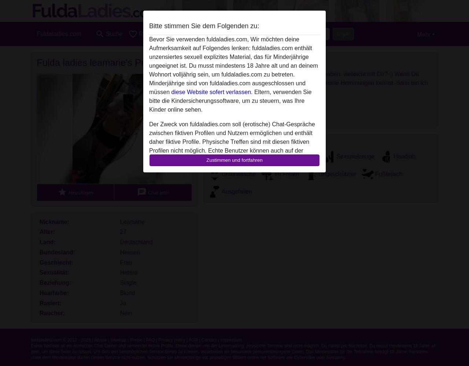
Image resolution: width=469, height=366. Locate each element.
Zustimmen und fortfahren (234, 160)
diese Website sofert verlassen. (211, 92)
